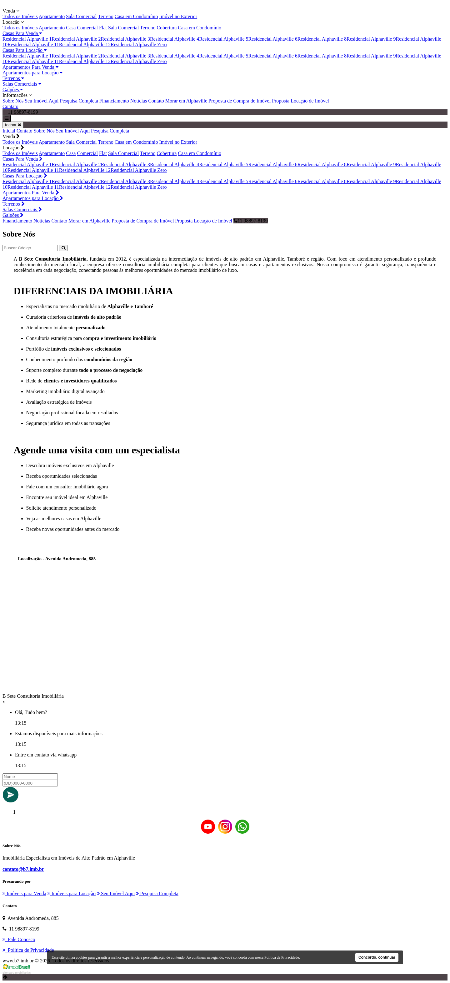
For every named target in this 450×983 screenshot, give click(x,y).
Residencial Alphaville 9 (371, 39)
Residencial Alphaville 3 (125, 39)
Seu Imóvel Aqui (41, 100)
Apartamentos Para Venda (30, 67)
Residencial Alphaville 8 (322, 39)
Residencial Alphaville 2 (76, 39)
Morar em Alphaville (186, 100)
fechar (13, 124)
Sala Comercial (81, 16)
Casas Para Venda (22, 33)
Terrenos (13, 78)
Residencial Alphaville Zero (139, 44)
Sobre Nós (12, 100)
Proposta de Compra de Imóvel (239, 100)
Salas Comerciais (21, 84)
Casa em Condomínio (136, 16)
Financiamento (114, 100)
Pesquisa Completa (79, 100)
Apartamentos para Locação (32, 72)
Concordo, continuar (376, 957)
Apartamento (52, 16)
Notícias (138, 100)
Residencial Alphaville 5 (223, 39)
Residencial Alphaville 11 (33, 44)
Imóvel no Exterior (178, 16)
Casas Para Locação (24, 50)
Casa (71, 27)
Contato (156, 100)
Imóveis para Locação (72, 893)
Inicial (8, 130)
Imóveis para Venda (24, 893)
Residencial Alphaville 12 (85, 44)
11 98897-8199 (250, 220)
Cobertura (167, 27)
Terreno (105, 16)
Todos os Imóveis (20, 16)
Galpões (12, 89)
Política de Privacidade (281, 957)
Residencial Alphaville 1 (27, 39)
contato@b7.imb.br (23, 869)
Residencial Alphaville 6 (272, 39)
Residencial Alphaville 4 (174, 39)
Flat (103, 27)
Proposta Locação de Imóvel (300, 100)
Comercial (87, 27)
